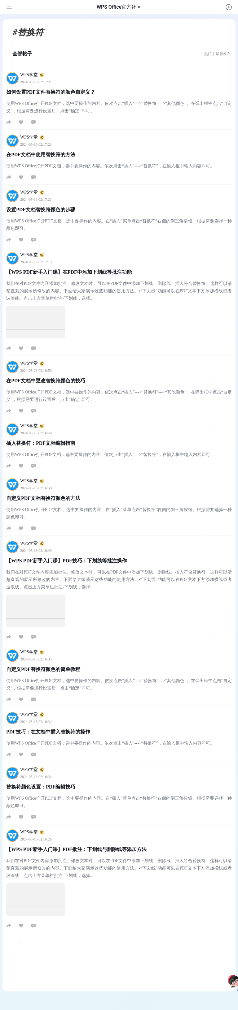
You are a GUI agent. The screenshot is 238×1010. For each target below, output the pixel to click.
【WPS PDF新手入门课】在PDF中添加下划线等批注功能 (69, 272)
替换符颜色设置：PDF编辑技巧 (40, 786)
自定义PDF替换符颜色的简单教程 (43, 669)
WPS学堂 (32, 74)
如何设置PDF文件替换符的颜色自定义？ (50, 92)
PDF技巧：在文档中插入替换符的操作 (48, 731)
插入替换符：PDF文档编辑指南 (40, 443)
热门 (208, 54)
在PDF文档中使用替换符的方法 (40, 154)
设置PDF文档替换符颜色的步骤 (40, 209)
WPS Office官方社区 (119, 7)
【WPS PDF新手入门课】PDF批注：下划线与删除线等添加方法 (76, 849)
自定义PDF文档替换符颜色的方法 (43, 498)
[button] (228, 7)
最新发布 (223, 54)
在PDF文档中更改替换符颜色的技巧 (45, 380)
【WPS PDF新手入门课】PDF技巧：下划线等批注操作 (66, 560)
